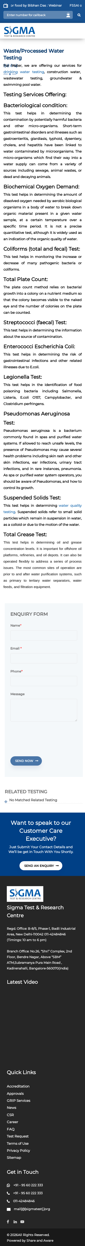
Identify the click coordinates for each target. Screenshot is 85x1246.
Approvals (15, 1093)
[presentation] (46, 736)
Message (19, 694)
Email (18, 649)
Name (17, 626)
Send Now (28, 761)
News (11, 1107)
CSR (10, 1115)
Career (12, 1122)
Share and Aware (40, 1241)
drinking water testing (23, 72)
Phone (18, 671)
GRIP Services (18, 1100)
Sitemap (14, 1157)
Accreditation (18, 1086)
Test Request (18, 1136)
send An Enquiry (41, 866)
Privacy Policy (18, 1150)
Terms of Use (18, 1143)
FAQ (11, 1129)
